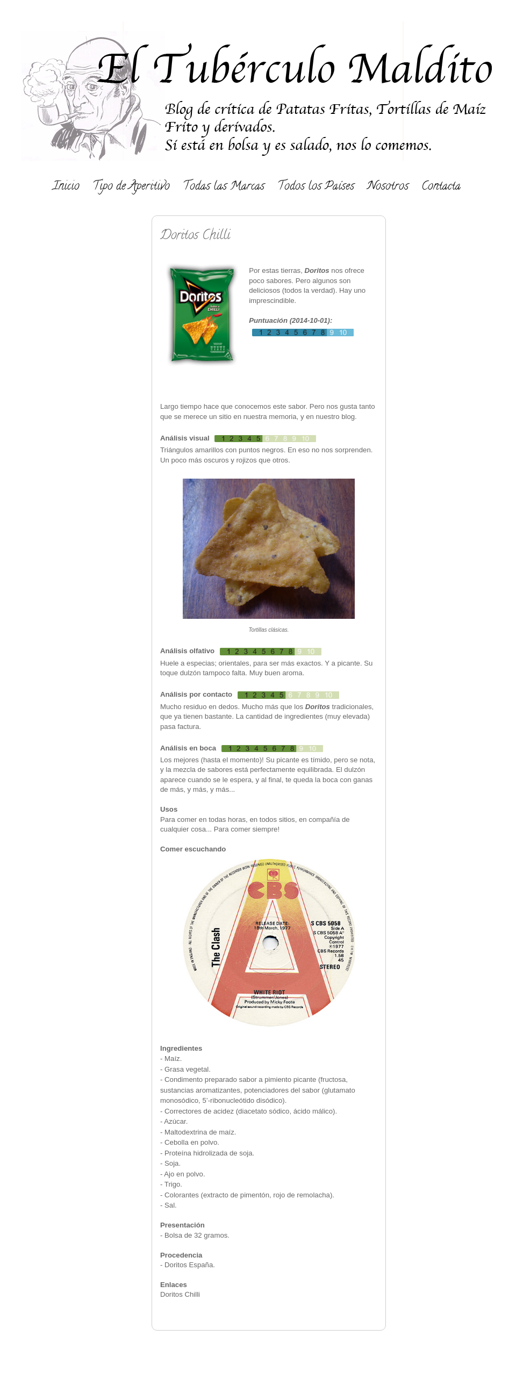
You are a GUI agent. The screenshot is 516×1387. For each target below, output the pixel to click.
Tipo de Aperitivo (131, 187)
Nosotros (387, 187)
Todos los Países (315, 187)
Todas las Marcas (223, 187)
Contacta (441, 187)
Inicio (66, 187)
